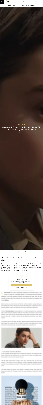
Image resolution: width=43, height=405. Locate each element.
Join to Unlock (21, 285)
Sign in (25, 287)
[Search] (24, 2)
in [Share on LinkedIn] (20, 251)
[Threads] (33, 1)
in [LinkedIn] (35, 1)
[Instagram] (31, 1)
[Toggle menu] (2, 2)
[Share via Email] (18, 251)
